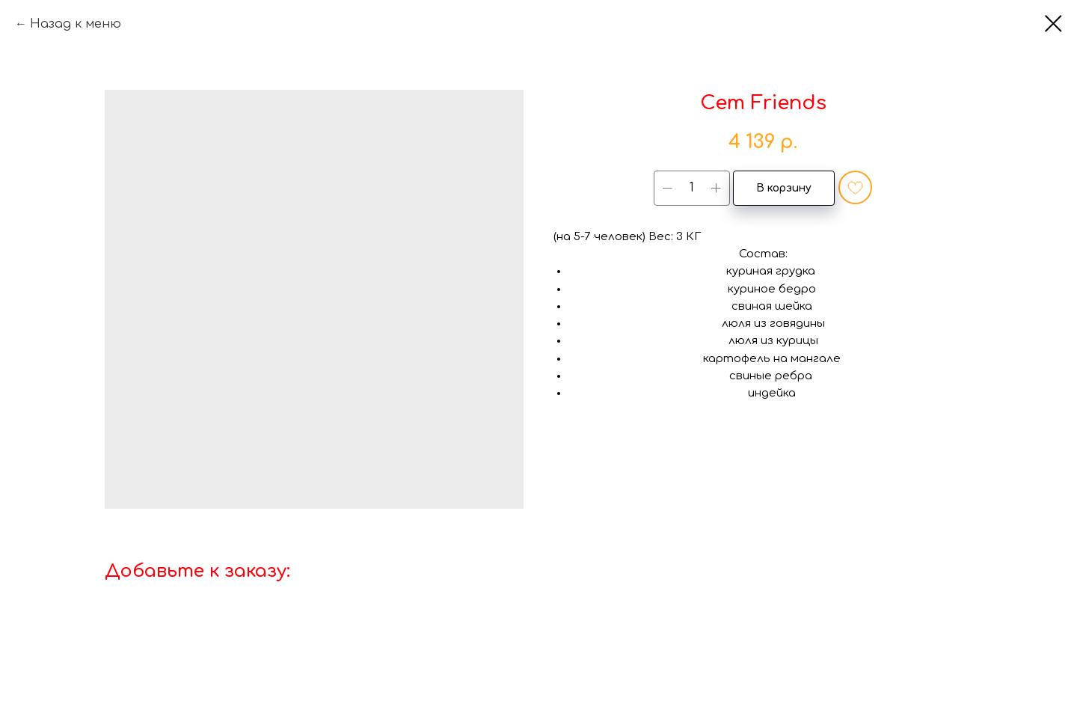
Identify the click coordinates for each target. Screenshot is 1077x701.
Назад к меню (75, 24)
